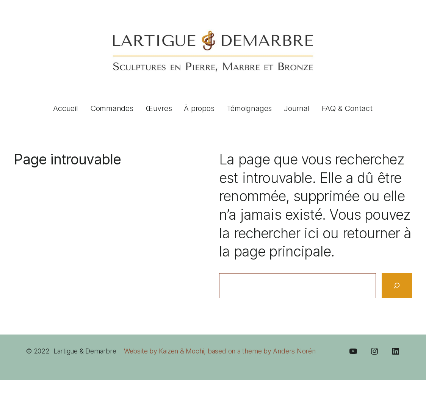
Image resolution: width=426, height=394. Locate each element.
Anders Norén (294, 351)
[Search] (397, 285)
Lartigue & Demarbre (84, 351)
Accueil (65, 108)
